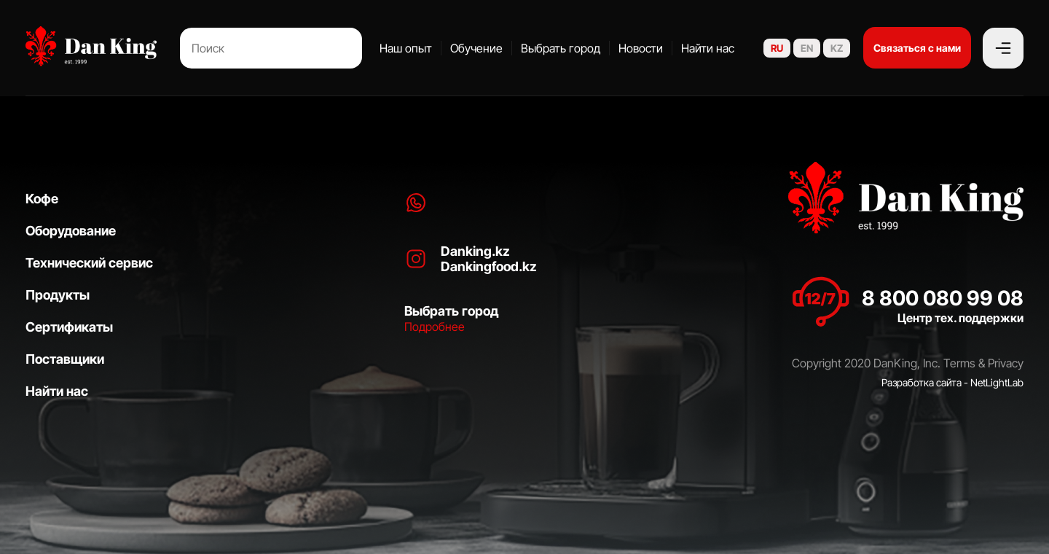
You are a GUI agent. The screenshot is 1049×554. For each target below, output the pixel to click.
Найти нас (707, 48)
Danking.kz (475, 251)
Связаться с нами (917, 48)
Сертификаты (69, 327)
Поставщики (64, 359)
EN (807, 48)
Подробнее (434, 326)
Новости (640, 48)
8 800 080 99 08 (943, 298)
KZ (836, 48)
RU (777, 48)
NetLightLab (997, 382)
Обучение (476, 48)
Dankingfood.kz (489, 266)
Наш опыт (406, 48)
